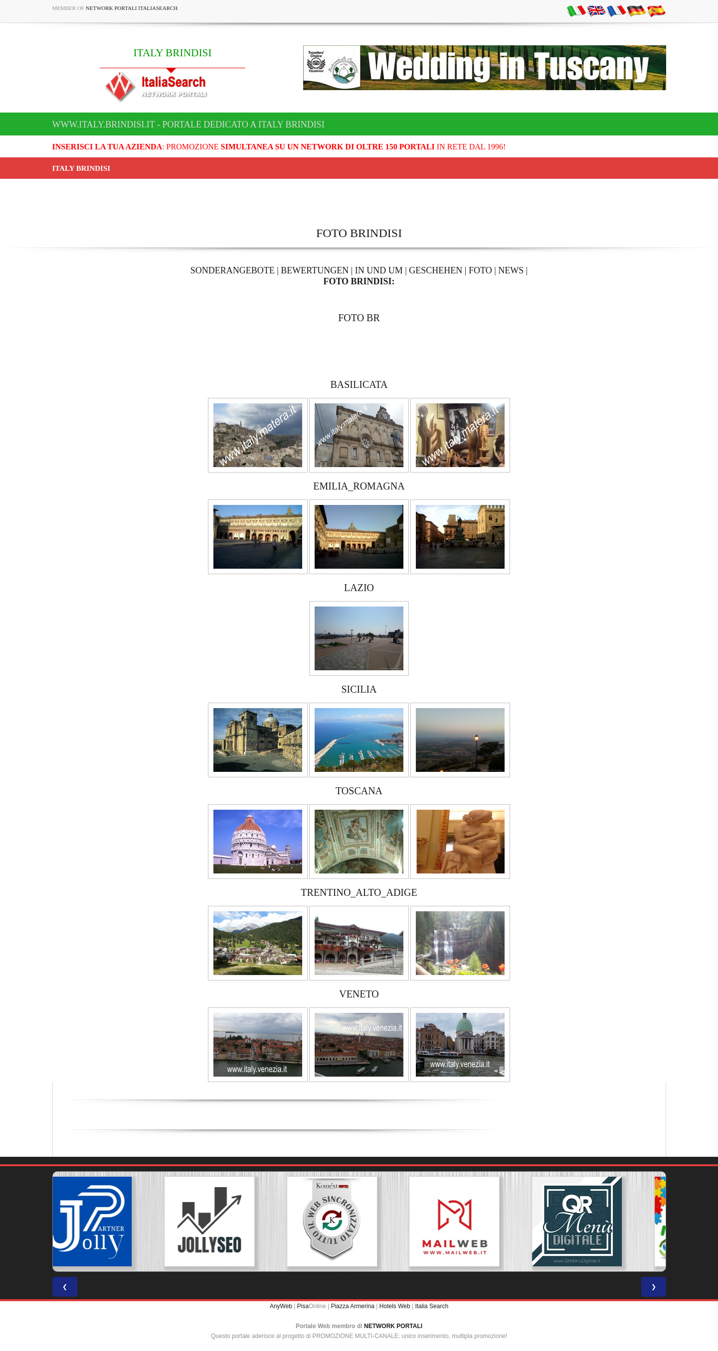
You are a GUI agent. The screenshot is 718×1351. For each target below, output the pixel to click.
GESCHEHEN (435, 270)
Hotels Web (394, 1306)
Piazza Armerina (352, 1306)
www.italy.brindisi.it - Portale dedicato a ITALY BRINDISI (188, 124)
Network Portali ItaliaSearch (132, 8)
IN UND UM (379, 270)
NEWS (511, 270)
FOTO (480, 270)
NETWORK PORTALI (393, 1326)
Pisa (303, 1306)
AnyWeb (281, 1306)
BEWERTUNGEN (315, 270)
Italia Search (431, 1306)
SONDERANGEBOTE (232, 270)
